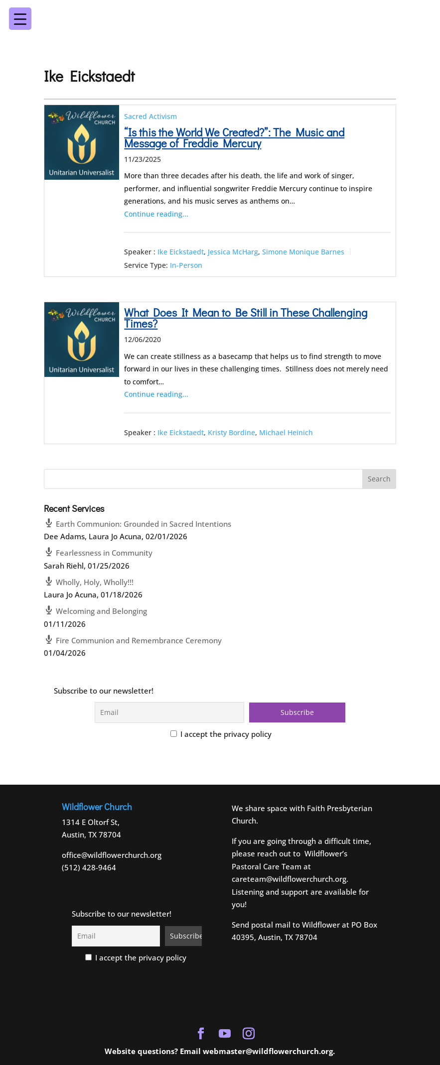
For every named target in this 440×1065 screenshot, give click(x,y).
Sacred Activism (150, 116)
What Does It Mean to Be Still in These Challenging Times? (245, 318)
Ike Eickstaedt (180, 251)
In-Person (186, 265)
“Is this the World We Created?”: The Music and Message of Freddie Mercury (234, 137)
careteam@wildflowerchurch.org (289, 879)
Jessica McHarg (233, 251)
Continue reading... (156, 214)
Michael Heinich (286, 432)
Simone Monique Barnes (303, 251)
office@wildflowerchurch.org (111, 855)
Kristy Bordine (231, 432)
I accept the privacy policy (221, 734)
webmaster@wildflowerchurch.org (268, 1051)
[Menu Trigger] (412, 11)
